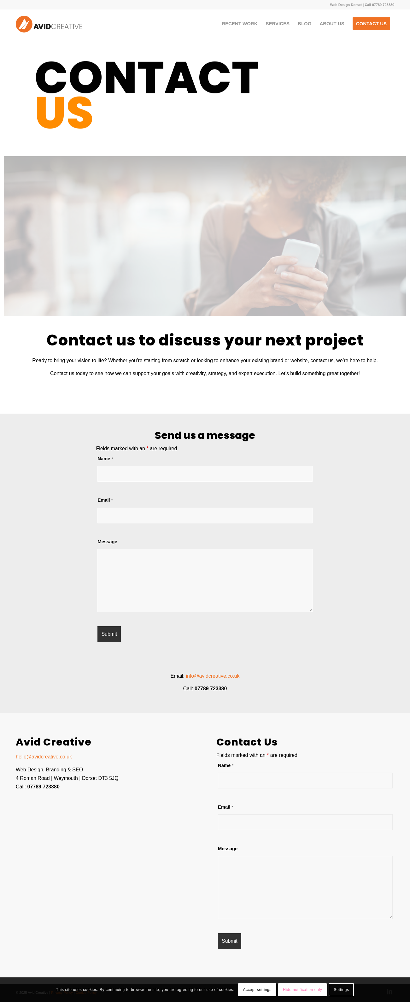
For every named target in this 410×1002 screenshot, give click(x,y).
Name (105, 458)
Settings (341, 989)
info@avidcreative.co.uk (212, 676)
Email (105, 500)
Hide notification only (302, 989)
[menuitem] (239, 23)
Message (107, 541)
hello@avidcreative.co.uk (44, 756)
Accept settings (257, 989)
